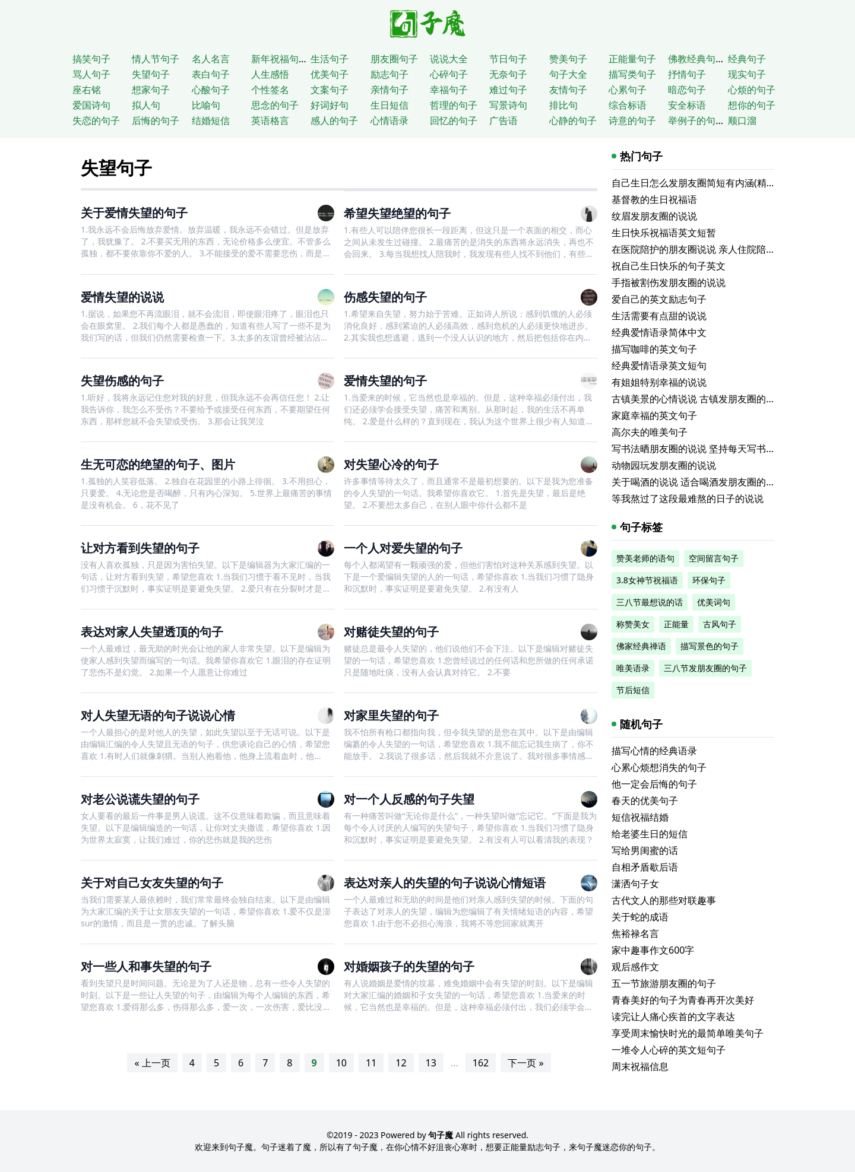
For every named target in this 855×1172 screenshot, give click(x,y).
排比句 (563, 105)
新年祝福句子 (279, 58)
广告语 (503, 120)
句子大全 (568, 74)
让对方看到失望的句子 (140, 548)
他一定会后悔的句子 (654, 783)
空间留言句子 (714, 558)
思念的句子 (275, 105)
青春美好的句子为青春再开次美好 (683, 999)
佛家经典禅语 (641, 646)
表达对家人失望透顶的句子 (152, 632)
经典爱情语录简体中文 (659, 332)
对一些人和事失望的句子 (146, 966)
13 (431, 1062)
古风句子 (719, 624)
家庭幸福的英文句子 (654, 415)
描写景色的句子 (709, 646)
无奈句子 (508, 74)
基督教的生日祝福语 (654, 199)
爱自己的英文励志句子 (659, 299)
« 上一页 (152, 1062)
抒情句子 (687, 74)
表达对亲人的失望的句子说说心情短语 (445, 883)
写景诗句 (508, 105)
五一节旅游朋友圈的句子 (664, 983)
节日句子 (508, 58)
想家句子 (151, 89)
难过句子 (508, 89)
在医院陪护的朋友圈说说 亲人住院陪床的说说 (708, 249)
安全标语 (687, 105)
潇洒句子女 (635, 883)
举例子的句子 (696, 120)
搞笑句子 (91, 58)
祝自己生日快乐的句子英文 (669, 265)
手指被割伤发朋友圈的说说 (669, 282)
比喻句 (206, 105)
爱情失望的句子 (385, 381)
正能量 (676, 624)
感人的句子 (334, 120)
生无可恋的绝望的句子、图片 (158, 464)
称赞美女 (633, 624)
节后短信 (633, 689)
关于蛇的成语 (640, 916)
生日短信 (389, 105)
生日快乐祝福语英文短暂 (664, 232)
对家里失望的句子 (391, 715)
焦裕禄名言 (635, 933)
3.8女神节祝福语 (647, 580)
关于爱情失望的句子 (134, 213)
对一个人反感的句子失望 (409, 799)
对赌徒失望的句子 (391, 632)
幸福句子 (449, 89)
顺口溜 (742, 120)
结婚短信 (211, 120)
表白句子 (211, 74)
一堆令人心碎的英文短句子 (669, 1049)
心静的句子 (573, 120)
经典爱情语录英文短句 (659, 365)
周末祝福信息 (640, 1066)
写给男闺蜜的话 (645, 850)
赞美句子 (568, 58)
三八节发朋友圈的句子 (705, 668)
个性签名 (270, 89)
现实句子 (747, 74)
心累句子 (628, 89)
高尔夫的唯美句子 (650, 432)
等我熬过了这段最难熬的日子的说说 (688, 498)
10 (341, 1062)
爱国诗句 (91, 105)
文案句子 (330, 89)
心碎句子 (449, 74)
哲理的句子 (453, 105)
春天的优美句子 (645, 800)
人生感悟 (270, 74)
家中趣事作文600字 (653, 950)
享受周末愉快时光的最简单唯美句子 (688, 1033)
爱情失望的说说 (122, 297)
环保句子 (709, 580)
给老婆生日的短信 (650, 833)
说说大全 (449, 58)
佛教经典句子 (696, 58)
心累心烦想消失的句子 (659, 767)
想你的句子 (751, 105)
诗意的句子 (632, 120)
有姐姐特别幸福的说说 (659, 382)
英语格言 (270, 120)
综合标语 (628, 105)
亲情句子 (389, 89)
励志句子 (389, 74)
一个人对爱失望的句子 (403, 548)
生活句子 (330, 58)
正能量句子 (632, 58)
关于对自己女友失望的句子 (152, 883)
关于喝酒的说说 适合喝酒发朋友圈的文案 (698, 481)
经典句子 (747, 58)
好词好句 (330, 105)
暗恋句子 (687, 89)
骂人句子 (91, 74)
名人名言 (211, 58)
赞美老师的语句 (645, 558)
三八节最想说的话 (649, 602)
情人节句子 (155, 58)
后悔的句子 (155, 120)
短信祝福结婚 (640, 817)
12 (400, 1062)
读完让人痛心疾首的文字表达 (673, 1016)
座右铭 (86, 89)
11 (371, 1062)
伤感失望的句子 (385, 297)
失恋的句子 (96, 120)
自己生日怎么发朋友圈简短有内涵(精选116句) (708, 182)
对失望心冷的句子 (391, 464)
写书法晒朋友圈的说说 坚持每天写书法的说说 (708, 448)
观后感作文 (635, 966)
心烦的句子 (751, 89)
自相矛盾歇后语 (645, 867)
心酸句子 (211, 89)
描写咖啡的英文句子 (654, 348)
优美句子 (330, 74)
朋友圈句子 (394, 58)
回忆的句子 (453, 120)
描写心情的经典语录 (654, 750)
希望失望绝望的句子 (397, 213)
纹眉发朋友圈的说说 (654, 216)
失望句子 (151, 74)
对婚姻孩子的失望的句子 (409, 966)
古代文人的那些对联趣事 (664, 900)
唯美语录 (633, 668)
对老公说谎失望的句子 (140, 799)
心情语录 (389, 120)
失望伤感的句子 (122, 381)
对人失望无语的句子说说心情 (158, 715)
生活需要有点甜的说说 (659, 315)
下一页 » (525, 1062)
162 (481, 1062)
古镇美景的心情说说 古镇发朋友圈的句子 (698, 398)
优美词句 (713, 602)
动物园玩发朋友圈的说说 (664, 465)
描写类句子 (632, 74)
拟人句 (146, 105)
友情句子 (568, 89)
